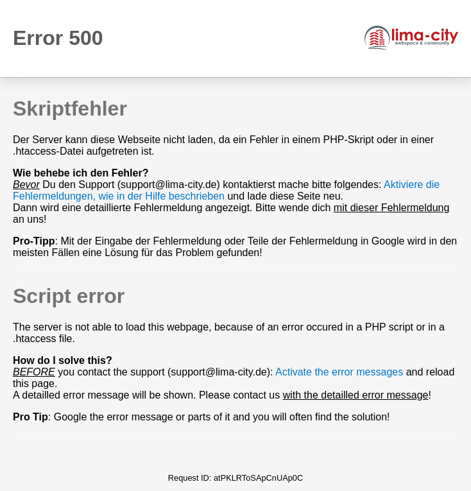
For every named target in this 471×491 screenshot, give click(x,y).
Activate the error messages (339, 371)
